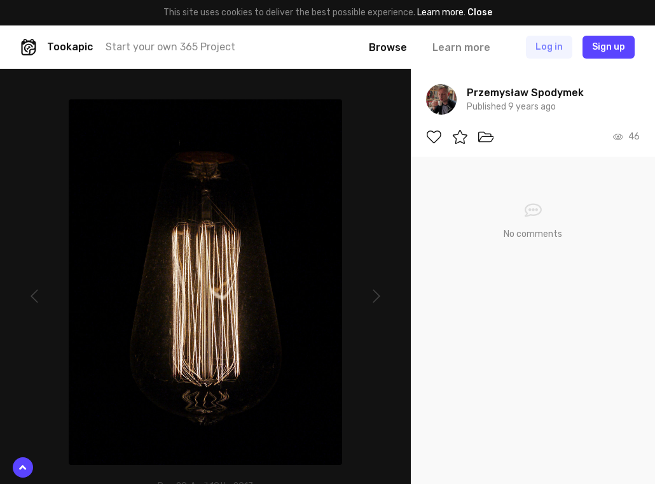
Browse (388, 47)
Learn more (440, 12)
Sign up (608, 46)
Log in (549, 46)
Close (479, 12)
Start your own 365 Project (170, 47)
